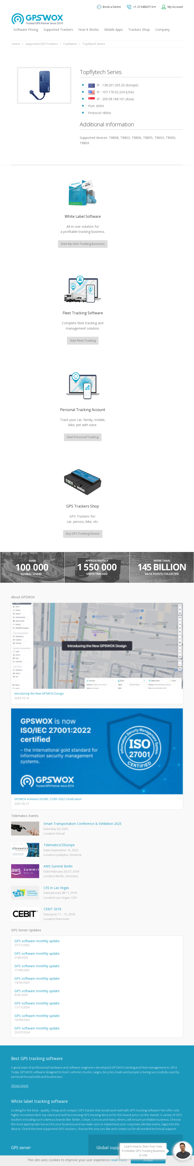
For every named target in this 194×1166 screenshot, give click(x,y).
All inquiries (128, 1020)
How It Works (88, 29)
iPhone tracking (21, 1077)
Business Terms (134, 1139)
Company (162, 29)
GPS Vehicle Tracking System (31, 1046)
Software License (106, 1139)
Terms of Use (81, 1139)
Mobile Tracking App (25, 1032)
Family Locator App (23, 1039)
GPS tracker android (25, 1069)
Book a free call (114, 1038)
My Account (175, 7)
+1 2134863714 (141, 7)
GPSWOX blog (20, 1017)
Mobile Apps (113, 29)
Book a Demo (108, 7)
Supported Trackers (58, 29)
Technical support (120, 1001)
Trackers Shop (139, 29)
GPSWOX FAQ (20, 1024)
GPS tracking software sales (128, 983)
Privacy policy (57, 1139)
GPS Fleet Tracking (23, 1054)
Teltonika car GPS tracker (28, 1084)
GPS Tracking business (26, 1061)
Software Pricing (25, 29)
